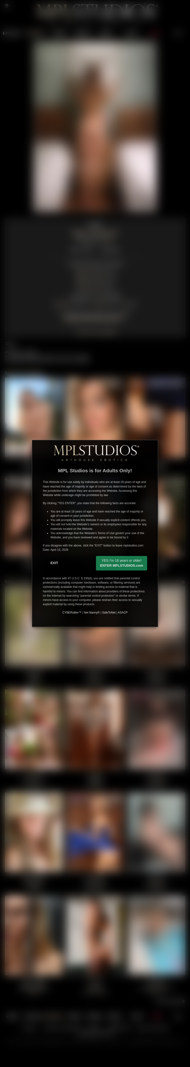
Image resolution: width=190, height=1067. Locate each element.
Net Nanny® (92, 612)
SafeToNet (109, 612)
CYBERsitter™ (71, 612)
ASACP (123, 612)
